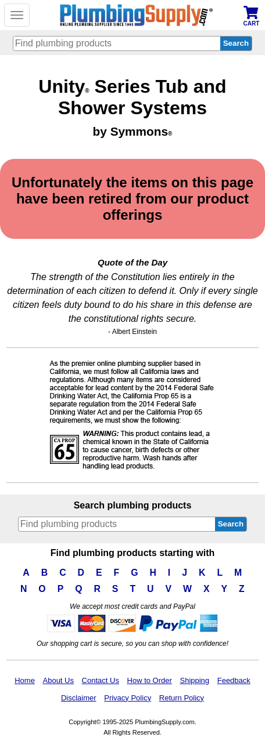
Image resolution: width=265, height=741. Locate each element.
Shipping (194, 680)
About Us (58, 680)
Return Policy (181, 697)
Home (25, 680)
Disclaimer (78, 697)
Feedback (233, 680)
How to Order (149, 680)
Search (230, 524)
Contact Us (100, 680)
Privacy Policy (127, 697)
